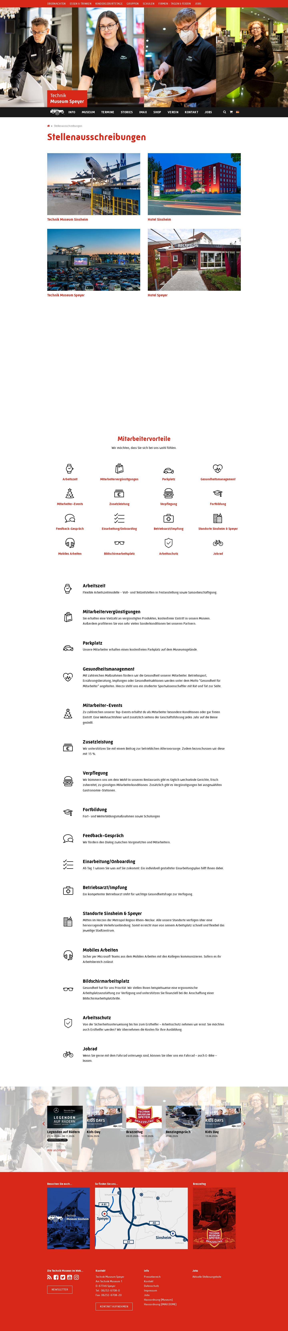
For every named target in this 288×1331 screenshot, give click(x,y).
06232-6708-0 (110, 1290)
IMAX (143, 112)
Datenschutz (151, 1285)
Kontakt (191, 112)
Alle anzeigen (56, 1150)
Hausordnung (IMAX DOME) (160, 1304)
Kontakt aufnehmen (114, 1306)
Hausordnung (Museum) (158, 1299)
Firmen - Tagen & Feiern (174, 3)
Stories (127, 112)
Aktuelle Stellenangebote (206, 1276)
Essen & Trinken (80, 3)
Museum (88, 112)
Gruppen (133, 3)
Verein (173, 112)
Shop (157, 112)
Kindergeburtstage (109, 3)
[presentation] (43, 1123)
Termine (107, 112)
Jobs (198, 3)
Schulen (148, 3)
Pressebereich (152, 1276)
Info (71, 112)
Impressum (150, 1290)
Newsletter (60, 1289)
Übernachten (56, 3)
